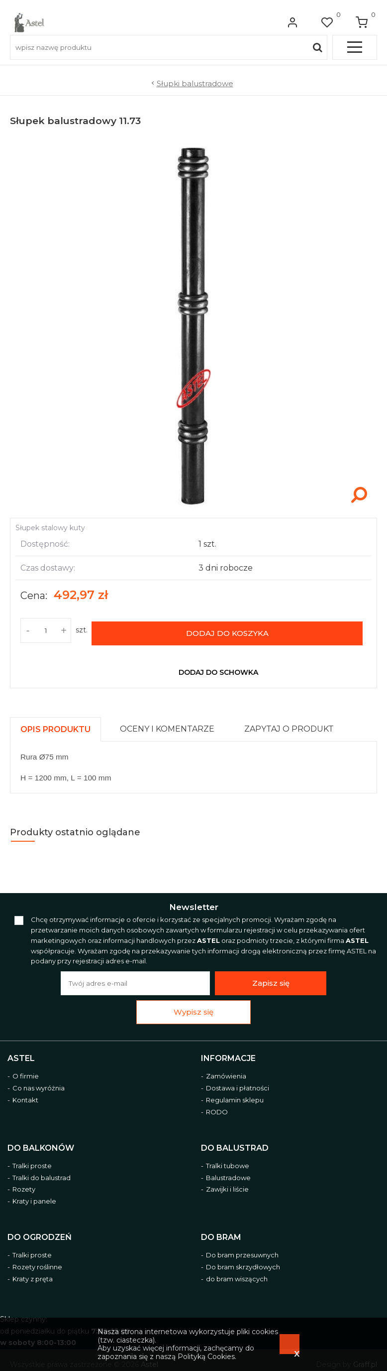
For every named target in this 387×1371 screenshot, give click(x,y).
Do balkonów (40, 1143)
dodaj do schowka (218, 667)
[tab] (60, 722)
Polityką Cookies (206, 1356)
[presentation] (55, 724)
